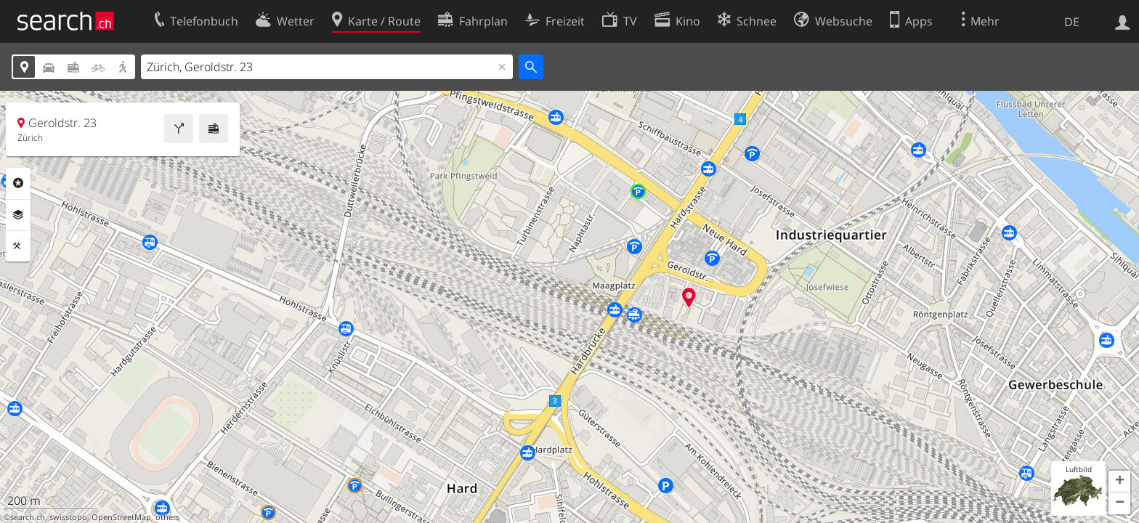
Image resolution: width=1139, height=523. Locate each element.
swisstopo (68, 517)
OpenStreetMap (121, 517)
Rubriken (18, 183)
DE (1071, 22)
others (167, 517)
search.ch (27, 517)
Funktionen (18, 246)
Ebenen (18, 215)
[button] (1119, 481)
